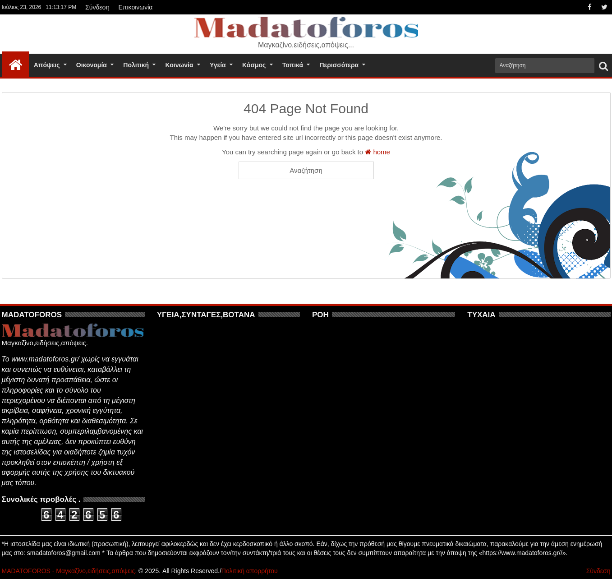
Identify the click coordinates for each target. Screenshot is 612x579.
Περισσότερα (339, 65)
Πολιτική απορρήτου (249, 570)
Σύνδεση (97, 7)
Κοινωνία (179, 65)
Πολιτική (136, 65)
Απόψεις (47, 65)
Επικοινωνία (135, 7)
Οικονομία (91, 65)
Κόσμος (254, 65)
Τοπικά (292, 65)
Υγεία (218, 65)
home (377, 152)
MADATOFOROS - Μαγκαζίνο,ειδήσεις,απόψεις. (69, 570)
